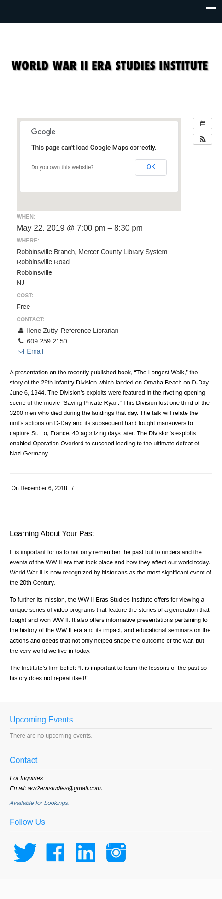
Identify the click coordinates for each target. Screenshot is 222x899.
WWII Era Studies (111, 60)
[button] (202, 139)
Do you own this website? (62, 167)
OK (150, 167)
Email (30, 351)
